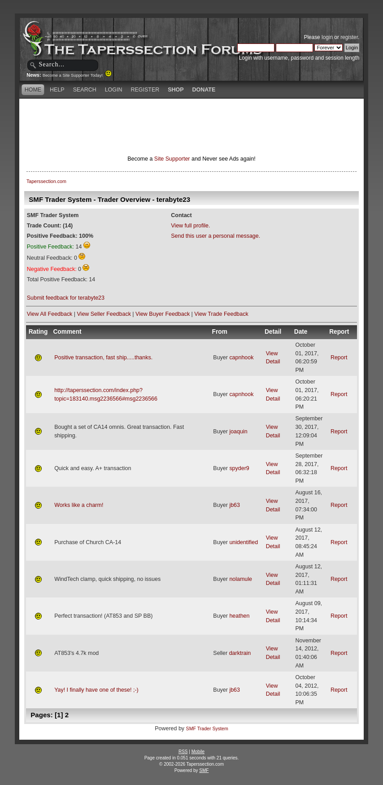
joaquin (238, 431)
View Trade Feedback (221, 314)
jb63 (234, 505)
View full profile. (190, 225)
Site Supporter (172, 159)
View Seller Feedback (104, 314)
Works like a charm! (78, 505)
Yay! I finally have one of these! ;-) (96, 690)
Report (339, 357)
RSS (183, 751)
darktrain (240, 653)
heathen (239, 616)
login (327, 37)
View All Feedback (50, 314)
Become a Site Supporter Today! (77, 75)
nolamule (240, 579)
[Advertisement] (191, 114)
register (349, 37)
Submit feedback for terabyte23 (65, 298)
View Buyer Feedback (162, 314)
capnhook (241, 357)
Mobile (198, 751)
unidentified (243, 542)
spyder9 (239, 468)
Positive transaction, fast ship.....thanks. (103, 357)
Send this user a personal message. (215, 236)
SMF (204, 770)
